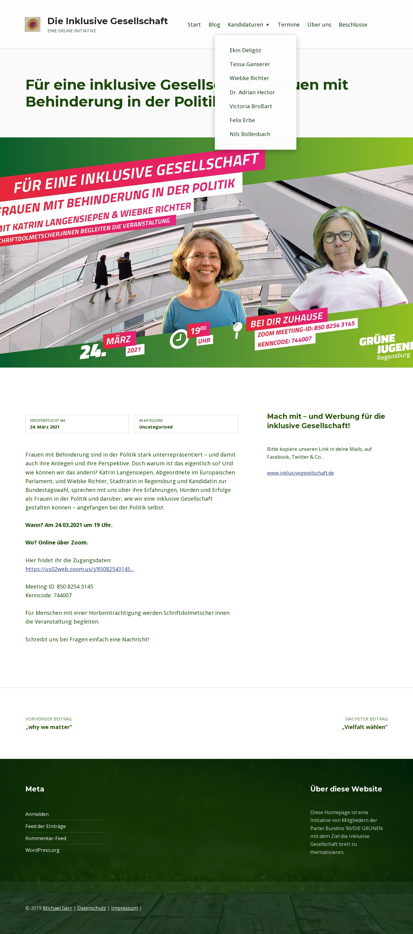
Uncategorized (156, 427)
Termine (289, 24)
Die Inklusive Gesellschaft (107, 21)
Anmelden (37, 814)
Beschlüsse (353, 24)
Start (194, 24)
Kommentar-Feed (45, 838)
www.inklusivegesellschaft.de (300, 473)
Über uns (319, 24)
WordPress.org (42, 850)
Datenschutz (91, 908)
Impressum (124, 908)
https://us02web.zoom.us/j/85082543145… (79, 569)
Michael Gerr (57, 908)
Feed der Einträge (45, 826)
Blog (214, 24)
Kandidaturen (249, 24)
